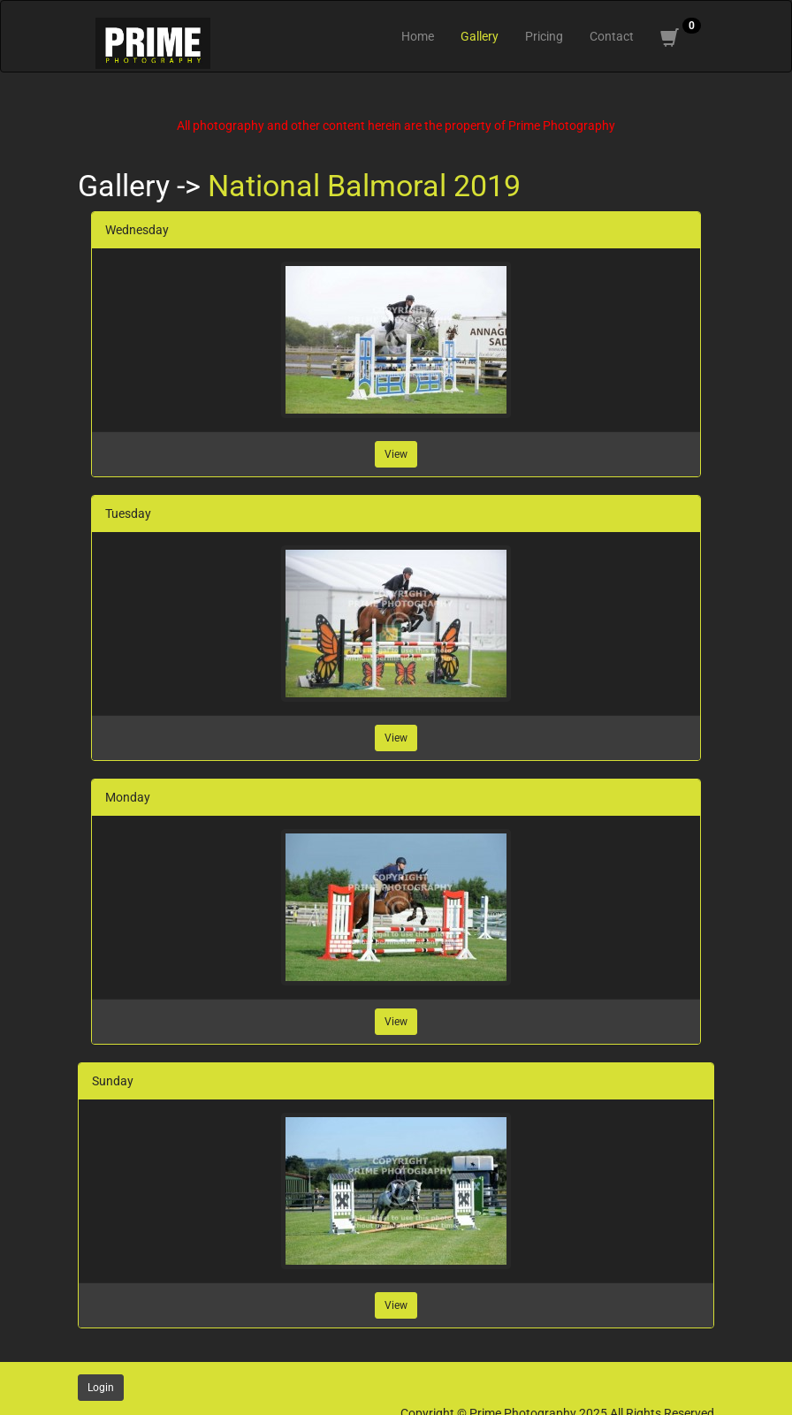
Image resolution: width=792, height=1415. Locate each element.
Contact (612, 36)
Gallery (480, 36)
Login (101, 1387)
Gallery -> (143, 185)
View (396, 454)
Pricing (544, 36)
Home (417, 36)
